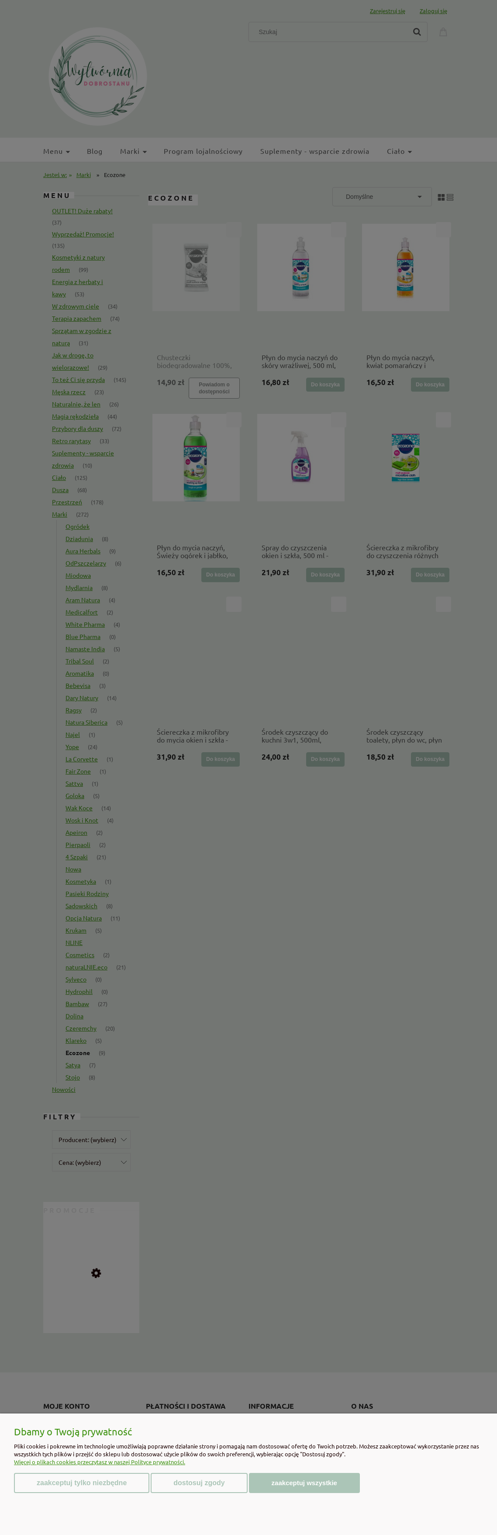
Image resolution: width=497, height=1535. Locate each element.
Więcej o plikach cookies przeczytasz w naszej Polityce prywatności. (99, 1462)
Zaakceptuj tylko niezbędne (82, 1482)
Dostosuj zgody (198, 1482)
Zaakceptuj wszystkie (304, 1482)
